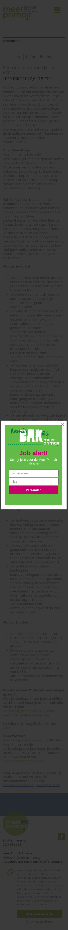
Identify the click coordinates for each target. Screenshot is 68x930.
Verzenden (33, 490)
